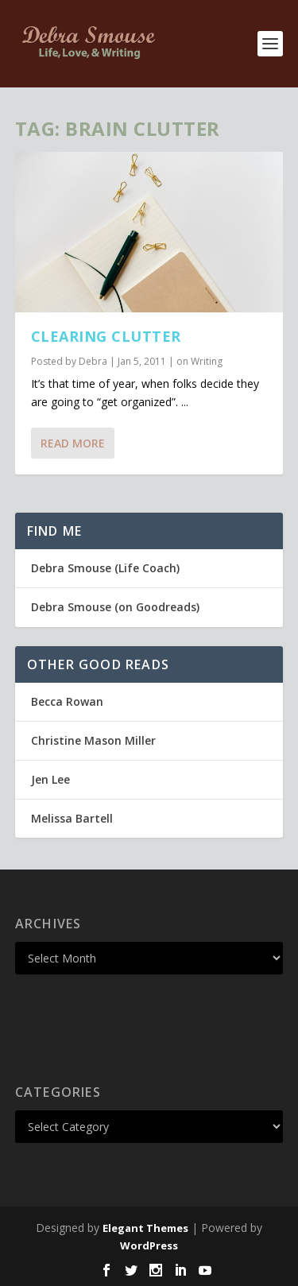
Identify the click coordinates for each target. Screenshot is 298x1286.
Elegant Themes (145, 1228)
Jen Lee (50, 779)
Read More (73, 443)
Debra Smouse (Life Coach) (105, 567)
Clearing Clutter (106, 336)
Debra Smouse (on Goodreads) (115, 606)
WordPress (149, 1245)
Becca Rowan (67, 701)
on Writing (199, 361)
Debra (93, 361)
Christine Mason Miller (93, 740)
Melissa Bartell (72, 818)
